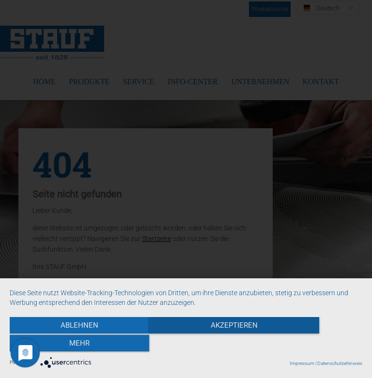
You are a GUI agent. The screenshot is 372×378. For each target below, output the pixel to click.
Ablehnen (62, 344)
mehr (309, 344)
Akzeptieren (185, 344)
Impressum (302, 363)
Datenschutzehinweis (339, 363)
